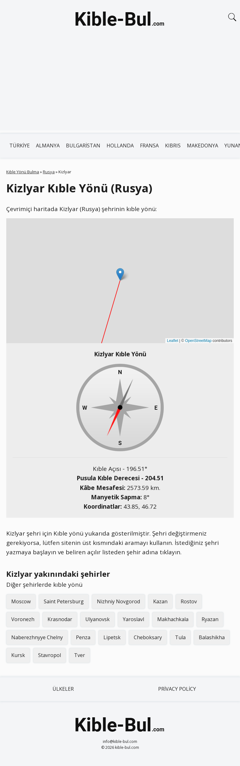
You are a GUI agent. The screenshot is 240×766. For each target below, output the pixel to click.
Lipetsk (112, 637)
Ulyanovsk (97, 619)
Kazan (160, 601)
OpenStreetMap (198, 341)
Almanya (48, 145)
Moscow (21, 601)
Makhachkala (172, 619)
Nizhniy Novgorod (118, 601)
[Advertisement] (120, 87)
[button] (120, 274)
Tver (79, 655)
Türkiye (19, 145)
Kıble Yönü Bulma (22, 172)
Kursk (18, 655)
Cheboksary (148, 637)
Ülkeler (63, 688)
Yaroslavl (133, 619)
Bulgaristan (83, 145)
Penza (83, 637)
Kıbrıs (173, 145)
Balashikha (212, 637)
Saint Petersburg (64, 601)
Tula (180, 637)
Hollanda (120, 145)
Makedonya (202, 145)
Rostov (189, 601)
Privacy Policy (177, 688)
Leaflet (172, 341)
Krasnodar (60, 619)
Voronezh (22, 619)
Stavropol (49, 655)
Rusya (49, 172)
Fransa (149, 145)
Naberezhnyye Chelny (37, 637)
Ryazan (210, 619)
